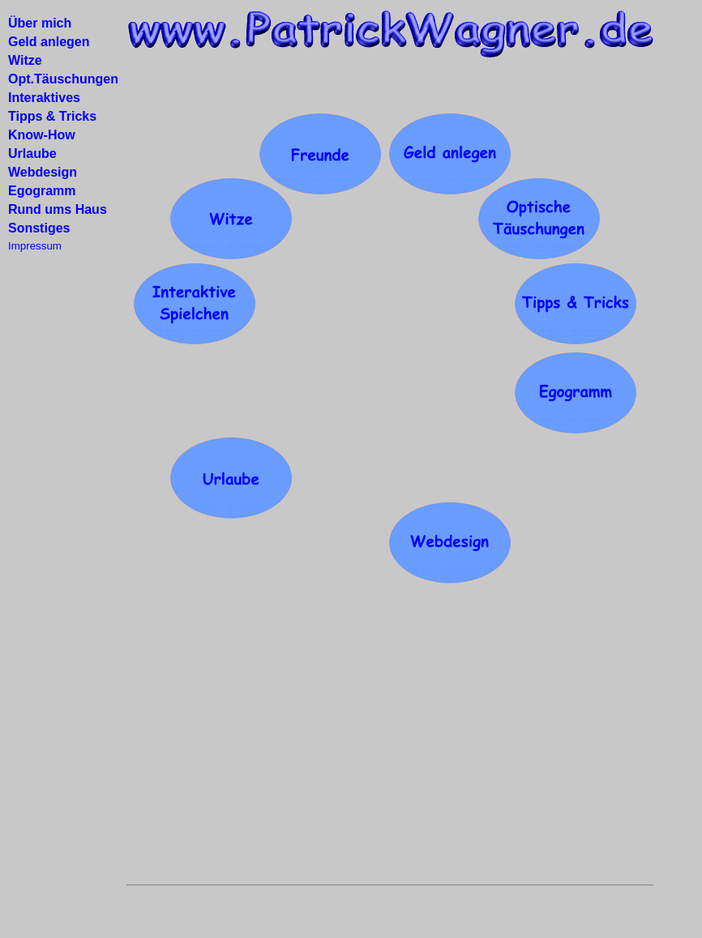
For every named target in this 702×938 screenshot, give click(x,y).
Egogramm (42, 191)
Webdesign (42, 172)
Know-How (41, 135)
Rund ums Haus (57, 209)
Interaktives (44, 97)
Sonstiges (39, 228)
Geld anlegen (48, 42)
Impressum (35, 246)
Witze (25, 60)
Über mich (39, 23)
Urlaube (32, 153)
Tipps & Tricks (52, 116)
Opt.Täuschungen (63, 79)
